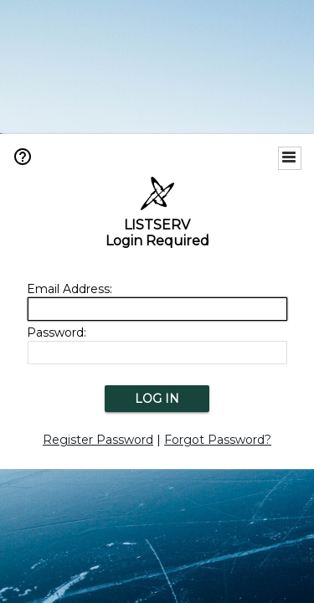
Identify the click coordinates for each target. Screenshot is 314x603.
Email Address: (69, 288)
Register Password (98, 439)
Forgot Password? (217, 439)
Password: (56, 332)
